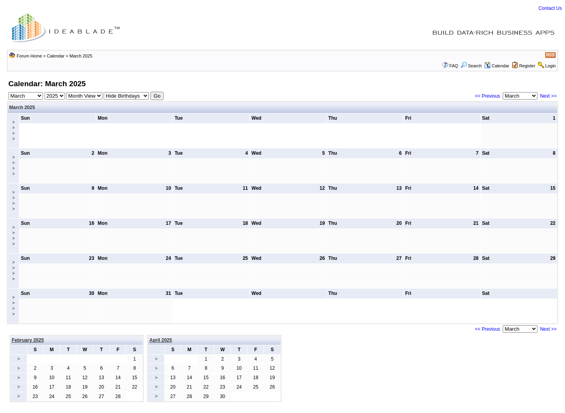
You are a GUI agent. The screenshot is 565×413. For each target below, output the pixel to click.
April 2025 (160, 340)
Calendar (56, 56)
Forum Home (29, 56)
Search (471, 65)
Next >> (548, 96)
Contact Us (550, 8)
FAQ (454, 65)
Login (550, 65)
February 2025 (28, 340)
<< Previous (487, 96)
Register (527, 65)
